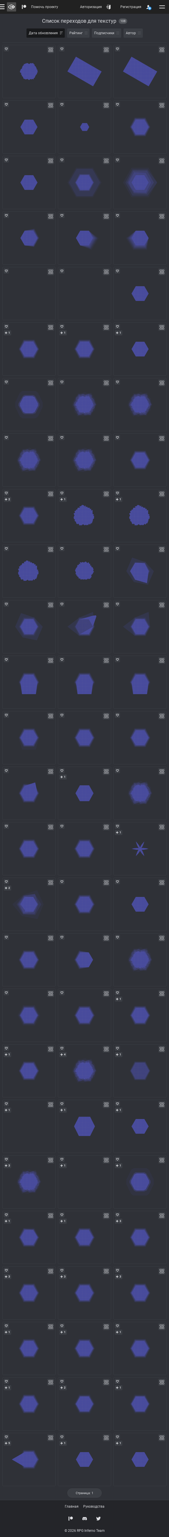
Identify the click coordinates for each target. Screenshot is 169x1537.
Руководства (94, 1506)
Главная (72, 1506)
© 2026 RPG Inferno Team (84, 1530)
